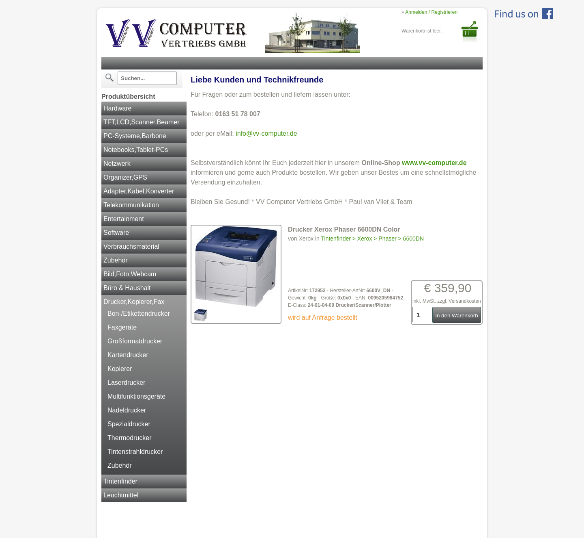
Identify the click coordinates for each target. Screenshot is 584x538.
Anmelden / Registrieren (431, 12)
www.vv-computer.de (434, 162)
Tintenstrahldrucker (135, 451)
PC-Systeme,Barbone (134, 135)
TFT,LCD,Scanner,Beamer (141, 122)
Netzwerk (117, 163)
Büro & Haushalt (127, 287)
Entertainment (123, 218)
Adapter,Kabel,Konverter (138, 191)
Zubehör (115, 260)
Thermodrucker (129, 437)
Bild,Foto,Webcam (129, 274)
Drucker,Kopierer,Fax (133, 301)
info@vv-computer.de (266, 133)
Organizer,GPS (125, 177)
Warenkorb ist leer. (422, 31)
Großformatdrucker (134, 341)
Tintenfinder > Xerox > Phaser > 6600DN (372, 238)
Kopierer (119, 368)
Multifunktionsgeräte (136, 396)
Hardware (117, 108)
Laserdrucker (126, 382)
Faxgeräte (122, 327)
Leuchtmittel (120, 495)
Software (116, 232)
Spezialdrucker (128, 424)
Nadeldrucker (126, 410)
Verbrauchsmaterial (131, 246)
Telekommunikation (131, 205)
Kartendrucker (127, 354)
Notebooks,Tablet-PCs (135, 149)
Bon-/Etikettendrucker (138, 313)
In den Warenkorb (456, 315)
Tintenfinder (120, 481)
